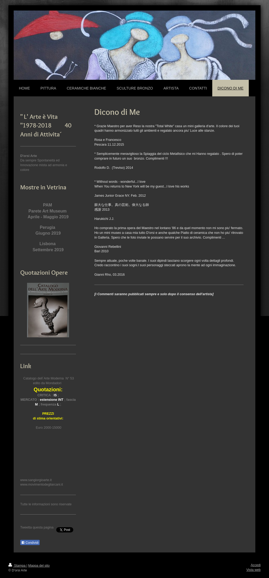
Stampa (17, 565)
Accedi (256, 565)
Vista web (253, 570)
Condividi (30, 543)
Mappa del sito (39, 565)
